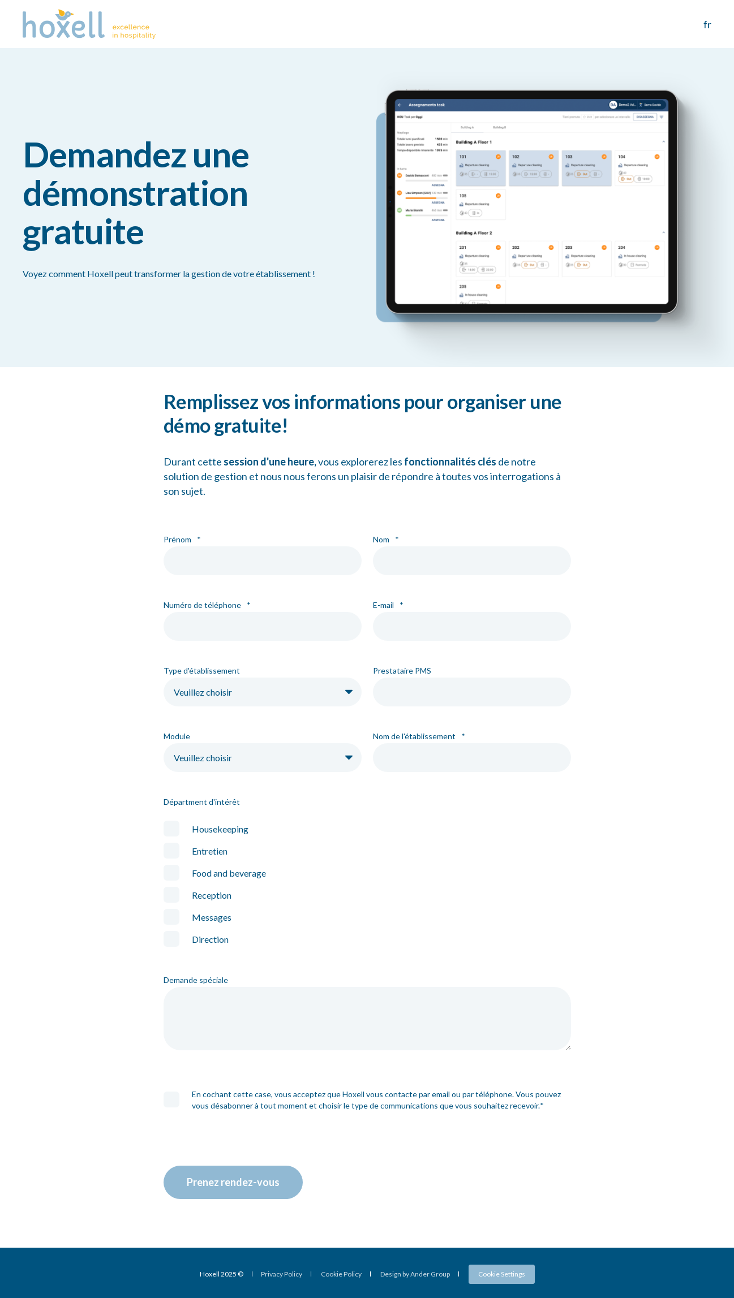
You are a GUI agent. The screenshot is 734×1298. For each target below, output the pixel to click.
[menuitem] (502, 1274)
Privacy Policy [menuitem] (281, 1274)
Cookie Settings (501, 1274)
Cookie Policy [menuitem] (341, 1274)
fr (707, 24)
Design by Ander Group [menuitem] (415, 1274)
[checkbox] (367, 884)
